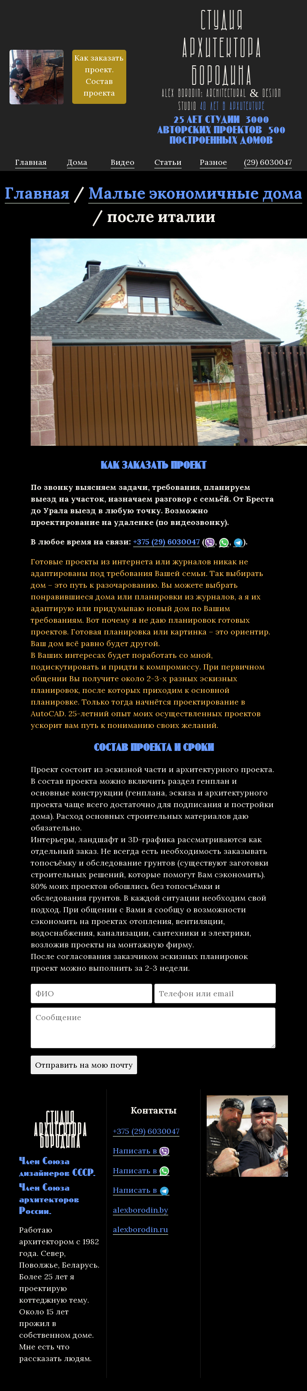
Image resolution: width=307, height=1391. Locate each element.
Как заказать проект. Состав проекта (99, 75)
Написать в (141, 1151)
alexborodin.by (140, 1210)
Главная (37, 193)
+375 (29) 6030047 (166, 542)
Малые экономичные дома (195, 193)
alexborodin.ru (140, 1229)
